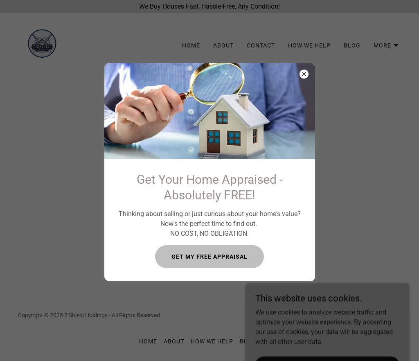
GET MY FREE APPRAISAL (209, 256)
